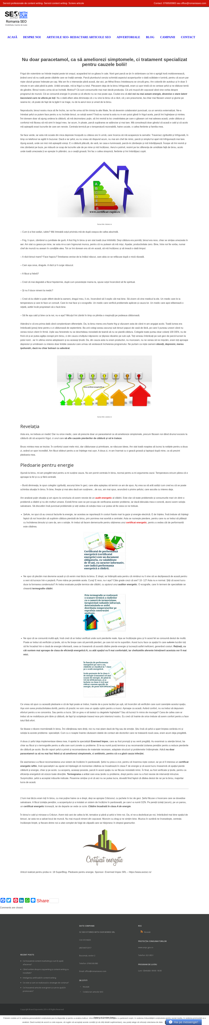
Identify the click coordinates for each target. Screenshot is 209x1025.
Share (48, 900)
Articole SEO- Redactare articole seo (79, 37)
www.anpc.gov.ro (145, 947)
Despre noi (32, 37)
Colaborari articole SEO (93, 991)
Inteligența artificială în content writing (39, 977)
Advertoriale (128, 37)
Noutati (86, 986)
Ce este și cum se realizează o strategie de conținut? (46, 982)
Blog (150, 37)
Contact (188, 37)
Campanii (167, 37)
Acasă (12, 37)
